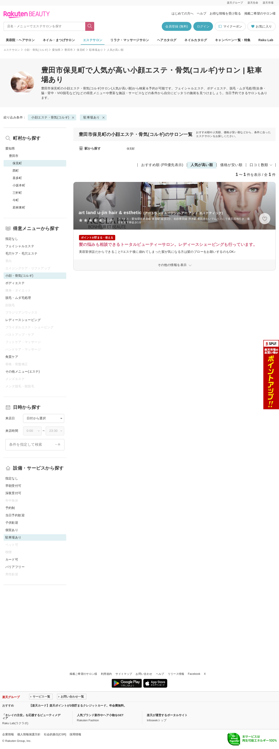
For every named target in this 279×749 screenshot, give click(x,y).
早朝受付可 (13, 485)
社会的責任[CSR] (55, 734)
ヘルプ (201, 13)
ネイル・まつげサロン (59, 40)
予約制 (10, 508)
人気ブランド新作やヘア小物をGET (100, 715)
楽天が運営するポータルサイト (167, 715)
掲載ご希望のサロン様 (260, 13)
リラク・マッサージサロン (129, 40)
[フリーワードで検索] (89, 26)
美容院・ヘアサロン (20, 40)
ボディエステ (15, 283)
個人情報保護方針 (28, 734)
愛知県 (56, 49)
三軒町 (17, 192)
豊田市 (68, 49)
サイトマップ (123, 673)
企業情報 (8, 734)
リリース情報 (176, 673)
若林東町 (19, 207)
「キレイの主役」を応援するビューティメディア (31, 716)
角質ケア (11, 357)
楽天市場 (268, 2)
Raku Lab (265, 40)
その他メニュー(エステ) (22, 371)
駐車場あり (96, 49)
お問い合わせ (144, 673)
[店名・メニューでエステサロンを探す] (44, 26)
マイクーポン (230, 26)
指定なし (11, 239)
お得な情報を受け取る (225, 13)
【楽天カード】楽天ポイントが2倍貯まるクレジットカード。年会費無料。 (78, 705)
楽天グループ (235, 2)
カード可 (11, 559)
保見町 (81, 49)
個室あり (11, 530)
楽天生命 (252, 2)
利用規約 (106, 673)
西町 (16, 170)
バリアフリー (15, 567)
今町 (16, 200)
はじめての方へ (183, 13)
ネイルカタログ (195, 40)
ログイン (203, 26)
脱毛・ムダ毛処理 (18, 298)
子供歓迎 (11, 522)
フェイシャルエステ (19, 246)
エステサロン (92, 40)
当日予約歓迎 (15, 515)
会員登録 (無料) (176, 26)
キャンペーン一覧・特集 (233, 40)
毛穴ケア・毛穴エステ (21, 253)
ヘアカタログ (167, 40)
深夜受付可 (13, 493)
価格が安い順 (231, 165)
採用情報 (75, 734)
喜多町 (17, 178)
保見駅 (131, 148)
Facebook (194, 673)
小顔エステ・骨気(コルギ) (82, 88)
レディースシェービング (23, 320)
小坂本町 (19, 185)
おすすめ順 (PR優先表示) (162, 165)
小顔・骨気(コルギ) (36, 49)
